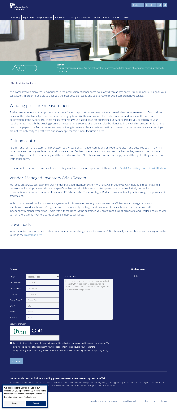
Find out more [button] (30, 397)
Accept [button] (36, 403)
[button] (34, 330)
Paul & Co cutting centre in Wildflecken (143, 168)
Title (12, 276)
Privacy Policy (149, 401)
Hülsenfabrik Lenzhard (20, 83)
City (12, 306)
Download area (33, 235)
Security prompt (18, 324)
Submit (17, 361)
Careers (117, 17)
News (126, 17)
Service (97, 17)
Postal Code (16, 300)
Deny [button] (14, 403)
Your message (71, 276)
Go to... (137, 5)
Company (15, 17)
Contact (106, 17)
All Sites (136, 276)
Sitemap (163, 401)
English (150, 5)
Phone (12, 311)
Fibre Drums (61, 17)
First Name (15, 282)
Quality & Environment (80, 17)
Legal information (130, 401)
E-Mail (13, 317)
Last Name (15, 288)
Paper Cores (28, 17)
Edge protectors (44, 17)
